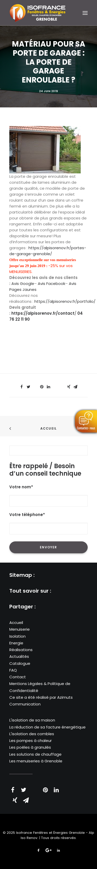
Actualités (19, 656)
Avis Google (22, 283)
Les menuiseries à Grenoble (35, 761)
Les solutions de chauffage (35, 754)
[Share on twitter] (28, 387)
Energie (16, 643)
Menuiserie (19, 629)
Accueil (48, 428)
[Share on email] (75, 387)
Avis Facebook (51, 283)
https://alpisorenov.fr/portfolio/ (64, 301)
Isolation (17, 636)
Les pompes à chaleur (30, 740)
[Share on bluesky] (62, 385)
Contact (17, 677)
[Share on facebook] (22, 387)
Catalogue (19, 663)
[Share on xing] (69, 387)
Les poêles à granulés (30, 747)
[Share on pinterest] (42, 387)
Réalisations (21, 649)
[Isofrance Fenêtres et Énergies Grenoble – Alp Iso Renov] (37, 12)
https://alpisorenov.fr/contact (42, 313)
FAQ (13, 670)
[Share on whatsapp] (55, 385)
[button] (85, 13)
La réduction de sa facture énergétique (47, 727)
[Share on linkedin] (49, 387)
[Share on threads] (35, 385)
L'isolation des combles (31, 734)
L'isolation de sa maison (32, 720)
